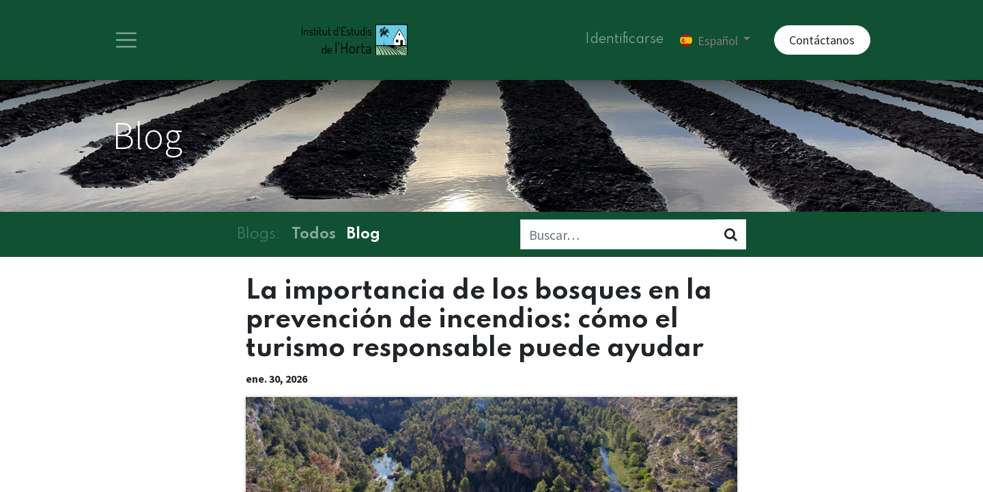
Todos (313, 236)
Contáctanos (822, 41)
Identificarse (624, 41)
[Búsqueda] (730, 236)
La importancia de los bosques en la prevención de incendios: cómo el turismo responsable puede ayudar (479, 322)
